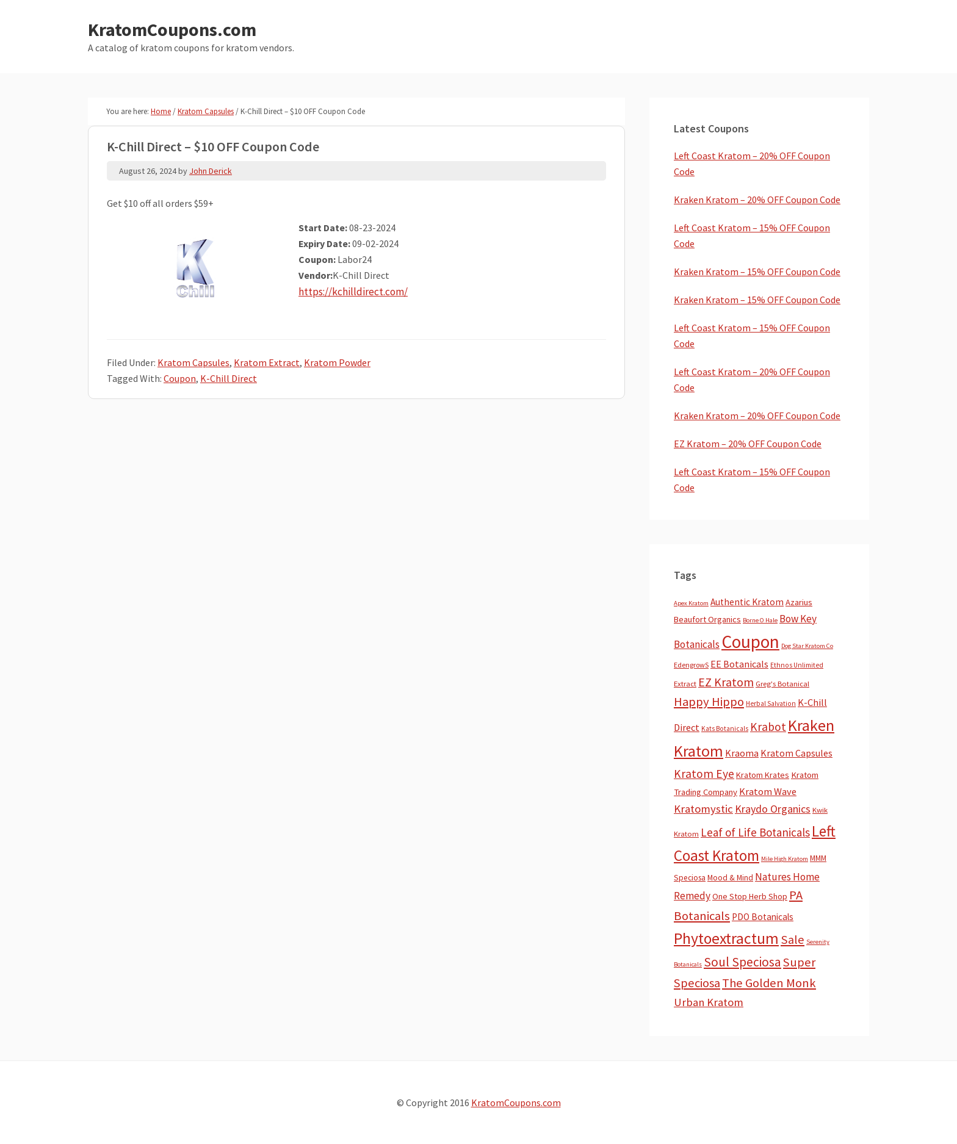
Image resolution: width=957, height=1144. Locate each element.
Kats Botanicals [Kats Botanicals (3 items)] (724, 728)
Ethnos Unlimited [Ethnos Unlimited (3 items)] (796, 665)
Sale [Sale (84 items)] (792, 940)
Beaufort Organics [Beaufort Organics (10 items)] (707, 619)
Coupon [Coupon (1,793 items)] (750, 641)
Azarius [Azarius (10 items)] (798, 602)
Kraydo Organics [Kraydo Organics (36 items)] (773, 809)
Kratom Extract (267, 362)
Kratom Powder (337, 362)
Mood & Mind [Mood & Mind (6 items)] (730, 877)
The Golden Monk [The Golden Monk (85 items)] (769, 983)
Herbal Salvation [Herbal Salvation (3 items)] (771, 703)
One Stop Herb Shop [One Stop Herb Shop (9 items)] (749, 896)
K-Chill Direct (228, 378)
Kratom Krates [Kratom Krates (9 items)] (762, 774)
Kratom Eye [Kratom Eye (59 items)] (704, 773)
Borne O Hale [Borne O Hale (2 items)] (760, 620)
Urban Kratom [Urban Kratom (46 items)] (708, 1002)
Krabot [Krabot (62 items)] (768, 726)
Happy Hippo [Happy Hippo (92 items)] (709, 702)
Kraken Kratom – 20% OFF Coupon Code (757, 199)
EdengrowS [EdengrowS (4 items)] (691, 664)
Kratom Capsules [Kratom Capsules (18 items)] (796, 753)
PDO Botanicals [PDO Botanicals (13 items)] (762, 917)
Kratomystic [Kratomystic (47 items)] (703, 809)
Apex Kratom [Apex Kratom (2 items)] (691, 603)
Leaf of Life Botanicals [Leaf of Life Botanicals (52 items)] (755, 832)
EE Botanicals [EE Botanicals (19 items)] (739, 664)
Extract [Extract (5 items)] (685, 683)
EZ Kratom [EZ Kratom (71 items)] (726, 681)
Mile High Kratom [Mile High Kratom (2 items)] (784, 859)
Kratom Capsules (193, 362)
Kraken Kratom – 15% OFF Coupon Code (757, 271)
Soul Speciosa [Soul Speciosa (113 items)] (742, 962)
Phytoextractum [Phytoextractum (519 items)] (726, 938)
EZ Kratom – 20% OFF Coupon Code (748, 443)
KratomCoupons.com (172, 29)
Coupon (180, 378)
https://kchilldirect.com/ (350, 291)
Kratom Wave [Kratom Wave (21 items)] (767, 791)
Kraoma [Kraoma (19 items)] (742, 753)
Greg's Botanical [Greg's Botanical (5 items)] (782, 683)
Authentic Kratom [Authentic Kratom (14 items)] (747, 602)
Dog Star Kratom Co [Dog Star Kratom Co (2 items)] (807, 646)
